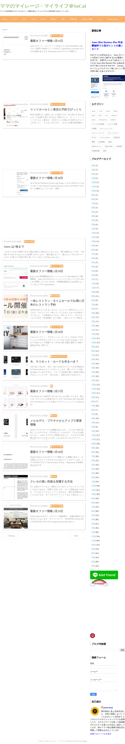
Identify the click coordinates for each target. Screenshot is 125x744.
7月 (93, 201)
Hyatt (93, 113)
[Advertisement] (43, 78)
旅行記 (51, 18)
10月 (93, 189)
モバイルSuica (105, 135)
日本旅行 (119, 144)
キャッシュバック (106, 126)
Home (4, 18)
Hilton (116, 109)
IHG (100, 113)
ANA (101, 109)
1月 (93, 176)
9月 (93, 193)
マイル (13, 18)
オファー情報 (112, 122)
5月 (93, 210)
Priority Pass (103, 118)
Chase (32, 18)
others (94, 118)
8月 (93, 197)
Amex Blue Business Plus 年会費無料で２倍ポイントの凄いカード (107, 43)
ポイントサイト (113, 131)
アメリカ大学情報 (98, 122)
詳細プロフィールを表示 (100, 732)
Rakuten (113, 118)
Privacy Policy (108, 18)
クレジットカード (98, 131)
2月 (93, 172)
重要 (93, 140)
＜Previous (11, 528)
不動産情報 (96, 149)
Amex (23, 18)
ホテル (41, 18)
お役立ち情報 (83, 18)
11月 (93, 185)
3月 (93, 168)
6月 (93, 206)
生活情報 (101, 140)
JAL (106, 113)
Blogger (84, 739)
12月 (93, 180)
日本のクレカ (96, 144)
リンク (95, 18)
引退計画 (70, 18)
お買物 (94, 126)
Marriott (114, 113)
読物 (109, 140)
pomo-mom (108, 706)
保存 (104, 149)
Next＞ (76, 528)
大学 (60, 18)
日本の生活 (108, 144)
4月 (93, 163)
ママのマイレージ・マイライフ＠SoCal (43, 6)
